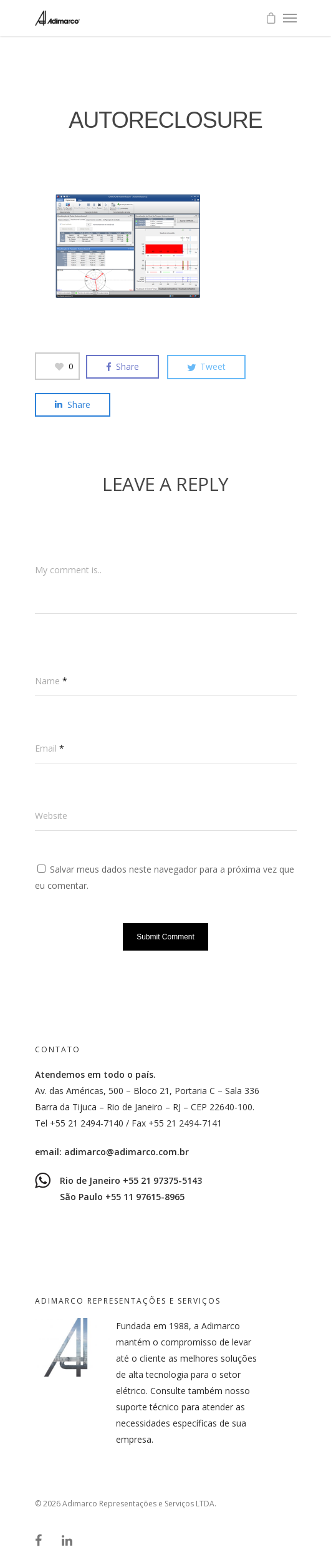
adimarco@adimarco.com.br (126, 1152)
